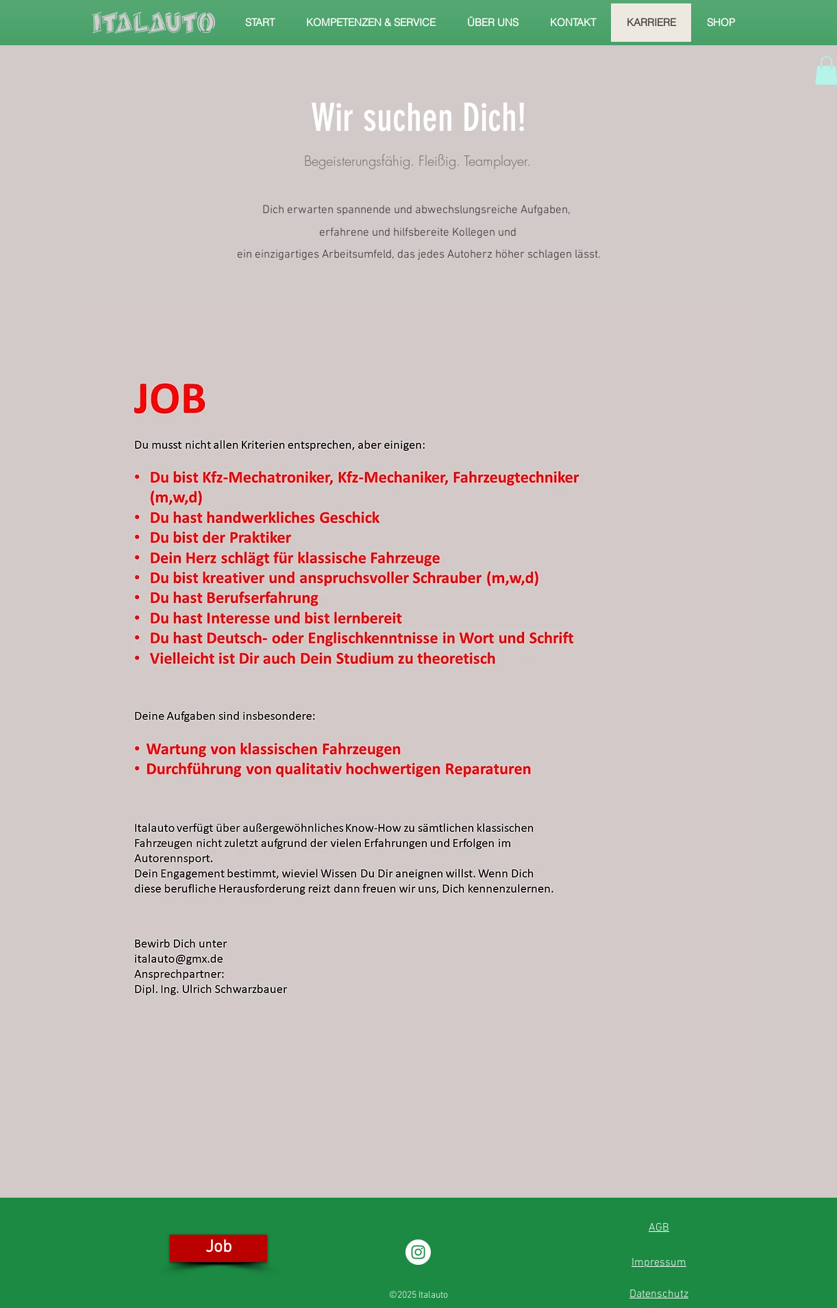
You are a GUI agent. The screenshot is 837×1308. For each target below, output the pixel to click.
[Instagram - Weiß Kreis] (418, 1252)
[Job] (218, 1248)
